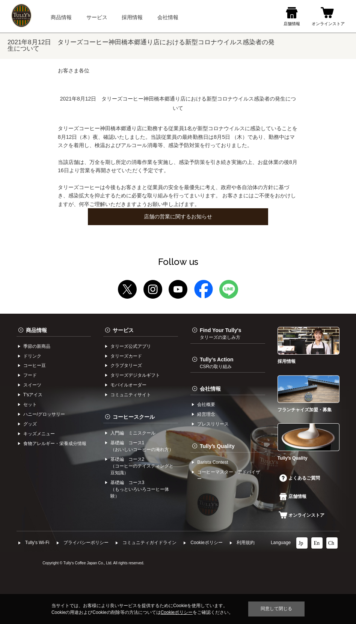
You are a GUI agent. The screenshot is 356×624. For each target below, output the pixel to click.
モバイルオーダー (128, 385)
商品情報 (36, 330)
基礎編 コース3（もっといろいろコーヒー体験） (139, 489)
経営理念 (206, 414)
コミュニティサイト (130, 394)
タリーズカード (126, 356)
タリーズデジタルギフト (135, 375)
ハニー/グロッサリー (44, 414)
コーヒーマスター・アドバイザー (228, 475)
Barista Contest (212, 462)
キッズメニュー (39, 433)
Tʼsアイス (32, 394)
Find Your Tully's (220, 333)
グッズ (30, 424)
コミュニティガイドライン (149, 542)
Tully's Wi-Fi (37, 542)
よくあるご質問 (299, 478)
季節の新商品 (36, 346)
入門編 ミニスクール (132, 433)
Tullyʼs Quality (217, 446)
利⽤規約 (246, 542)
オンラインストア (301, 515)
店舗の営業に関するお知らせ (178, 217)
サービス (123, 330)
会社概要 (206, 404)
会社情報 (210, 389)
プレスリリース (213, 424)
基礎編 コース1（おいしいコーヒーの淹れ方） (141, 446)
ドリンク (32, 356)
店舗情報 (292, 496)
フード (30, 375)
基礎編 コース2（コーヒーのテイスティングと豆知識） (141, 466)
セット (30, 404)
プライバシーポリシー (86, 542)
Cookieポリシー (206, 542)
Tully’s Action (217, 362)
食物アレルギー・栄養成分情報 (54, 443)
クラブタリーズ (126, 365)
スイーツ (32, 385)
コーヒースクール (134, 417)
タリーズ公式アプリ (130, 346)
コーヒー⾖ (34, 365)
